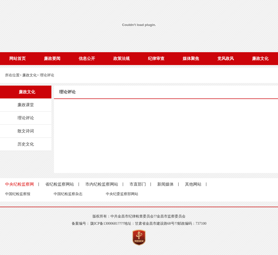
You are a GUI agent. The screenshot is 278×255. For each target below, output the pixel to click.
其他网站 (193, 184)
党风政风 (225, 58)
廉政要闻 (52, 58)
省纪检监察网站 (59, 184)
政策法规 (121, 58)
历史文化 (25, 144)
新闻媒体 (165, 184)
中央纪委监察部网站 (122, 194)
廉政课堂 (25, 105)
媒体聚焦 (191, 58)
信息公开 (87, 58)
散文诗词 (25, 131)
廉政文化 (260, 58)
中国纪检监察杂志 (68, 194)
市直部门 (137, 184)
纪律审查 (156, 58)
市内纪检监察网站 (101, 184)
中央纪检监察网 (19, 184)
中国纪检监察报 (17, 194)
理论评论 (47, 75)
